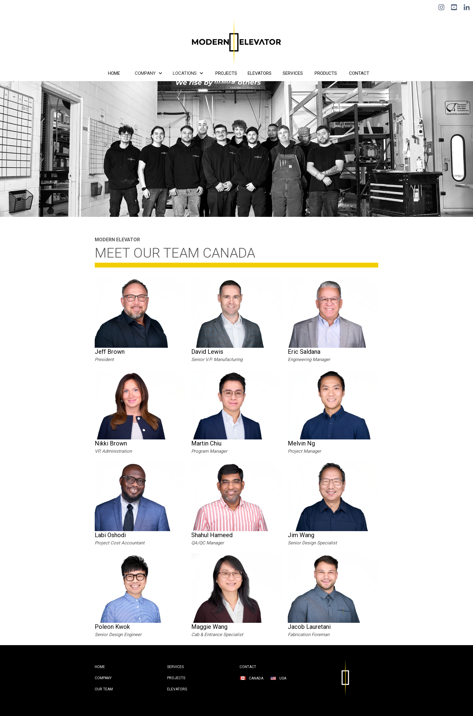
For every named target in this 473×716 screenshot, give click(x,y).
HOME (100, 667)
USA (282, 678)
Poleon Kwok (112, 626)
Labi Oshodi (110, 535)
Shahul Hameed (212, 535)
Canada (256, 678)
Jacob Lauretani (309, 626)
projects (176, 678)
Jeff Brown (110, 351)
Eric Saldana (304, 351)
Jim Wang (301, 535)
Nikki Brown (111, 443)
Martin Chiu (206, 443)
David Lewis (207, 351)
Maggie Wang (209, 626)
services (175, 667)
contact (248, 667)
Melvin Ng (301, 443)
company (103, 678)
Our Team (104, 689)
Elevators (177, 689)
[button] (150, 73)
